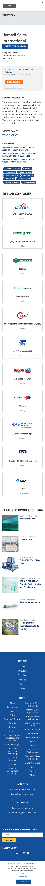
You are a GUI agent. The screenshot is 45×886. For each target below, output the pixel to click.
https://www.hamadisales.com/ (17, 74)
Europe (12, 727)
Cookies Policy (22, 874)
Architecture (12, 707)
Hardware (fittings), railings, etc (16, 156)
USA (32, 767)
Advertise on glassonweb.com (22, 812)
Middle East (32, 733)
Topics (22, 684)
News (22, 666)
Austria (27, 169)
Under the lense (32, 762)
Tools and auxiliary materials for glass (19, 153)
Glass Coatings (12, 744)
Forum (23, 688)
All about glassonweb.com (22, 789)
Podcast (32, 745)
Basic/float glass (27, 518)
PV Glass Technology (32, 751)
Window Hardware (12, 182)
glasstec (12, 764)
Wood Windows (29, 182)
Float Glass (10, 179)
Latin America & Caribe (32, 724)
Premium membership (22, 808)
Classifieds (22, 675)
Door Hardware (25, 172)
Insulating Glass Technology (32, 704)
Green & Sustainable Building (12, 771)
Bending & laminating (30, 602)
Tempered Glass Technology (32, 757)
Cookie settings (22, 876)
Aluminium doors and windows (15, 150)
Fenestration (28, 175)
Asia (13, 711)
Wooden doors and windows (14, 162)
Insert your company (15, 46)
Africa (12, 703)
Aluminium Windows (13, 169)
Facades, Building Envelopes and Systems (12, 738)
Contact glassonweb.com (22, 794)
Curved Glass (10, 172)
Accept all (23, 882)
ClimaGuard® (26, 539)
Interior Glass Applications (32, 711)
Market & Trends (32, 729)
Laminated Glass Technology (32, 717)
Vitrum (32, 775)
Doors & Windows (12, 175)
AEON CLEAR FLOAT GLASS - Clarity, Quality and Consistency (30, 584)
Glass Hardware (24, 179)
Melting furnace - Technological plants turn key (29, 625)
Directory (22, 670)
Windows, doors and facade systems (17, 147)
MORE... (40, 510)
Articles (22, 679)
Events (12, 731)
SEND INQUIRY (13, 82)
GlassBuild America (12, 759)
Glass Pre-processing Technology (12, 751)
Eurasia (12, 723)
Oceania (32, 741)
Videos (32, 770)
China (12, 715)
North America (32, 737)
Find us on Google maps (14, 88)
